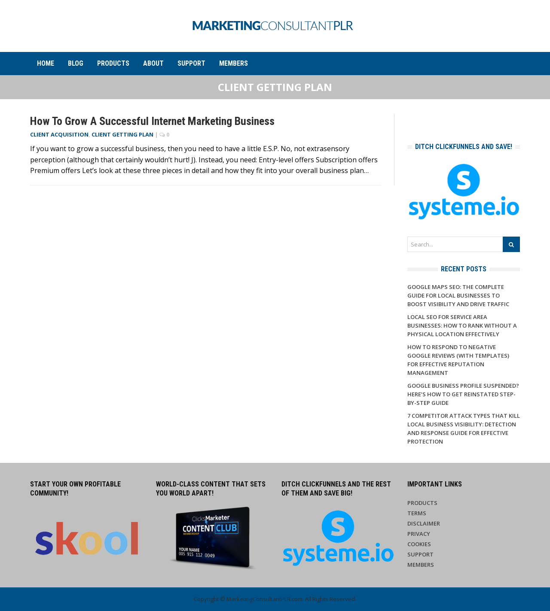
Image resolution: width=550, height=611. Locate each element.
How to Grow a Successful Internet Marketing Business (152, 121)
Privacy (418, 534)
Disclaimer (423, 523)
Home (45, 63)
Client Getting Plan (122, 134)
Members (233, 63)
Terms (416, 513)
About (153, 63)
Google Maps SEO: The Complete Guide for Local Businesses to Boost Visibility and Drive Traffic (458, 295)
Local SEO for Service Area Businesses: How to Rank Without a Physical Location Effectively (462, 325)
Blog (75, 63)
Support (191, 63)
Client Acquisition (59, 134)
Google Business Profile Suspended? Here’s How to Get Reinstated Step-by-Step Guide (463, 394)
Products (113, 63)
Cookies (419, 544)
